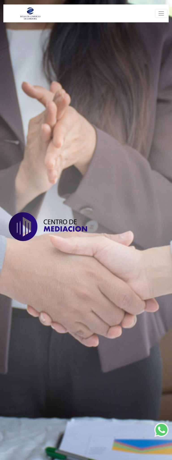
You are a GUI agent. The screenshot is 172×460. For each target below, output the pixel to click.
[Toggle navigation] (161, 13)
